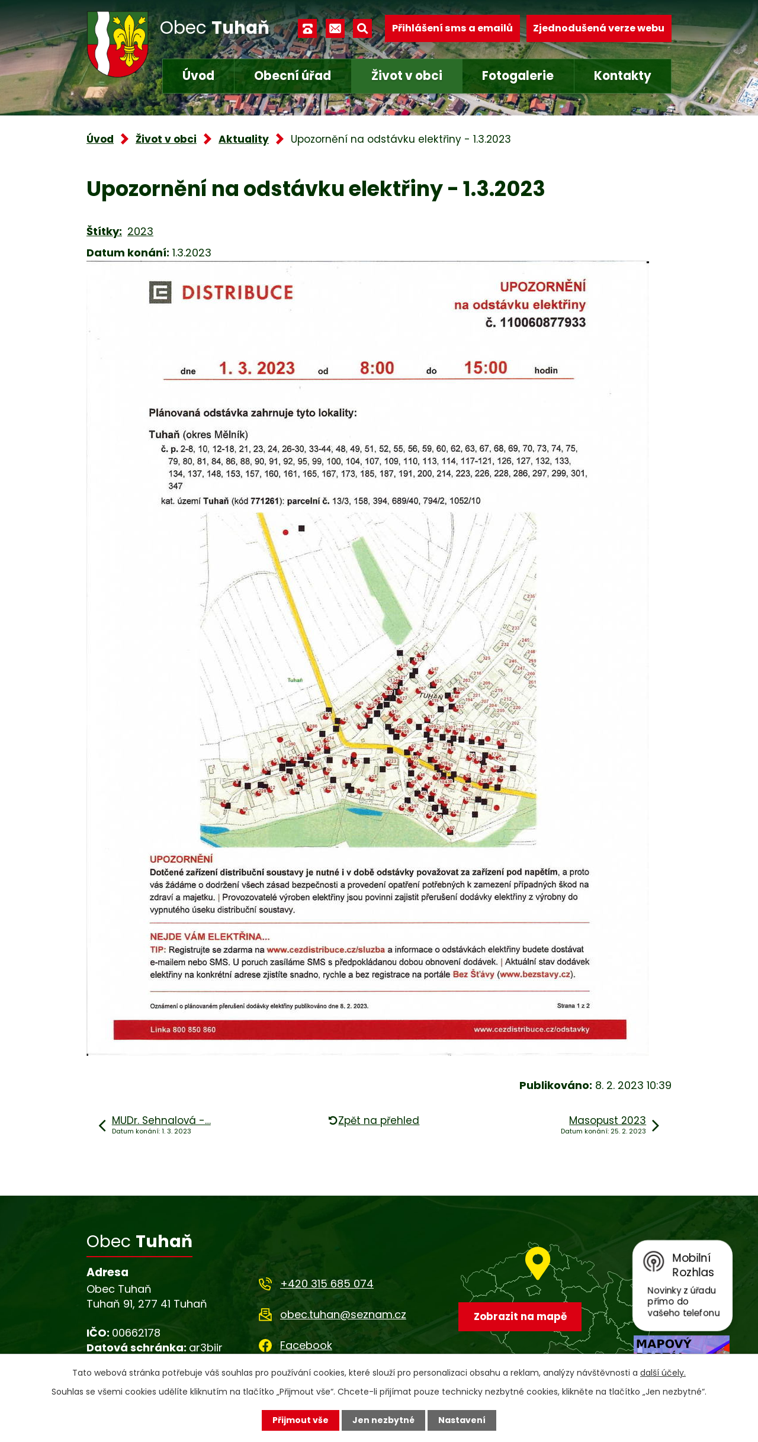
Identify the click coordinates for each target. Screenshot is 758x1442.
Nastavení (462, 1420)
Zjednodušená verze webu (598, 28)
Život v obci (406, 76)
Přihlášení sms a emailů (452, 28)
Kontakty (622, 76)
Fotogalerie (518, 76)
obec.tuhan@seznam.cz (343, 1314)
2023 (140, 231)
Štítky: (104, 231)
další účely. (663, 1373)
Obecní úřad (292, 76)
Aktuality (244, 139)
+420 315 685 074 (327, 1283)
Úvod (198, 76)
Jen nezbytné (383, 1420)
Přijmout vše (300, 1420)
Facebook (306, 1345)
